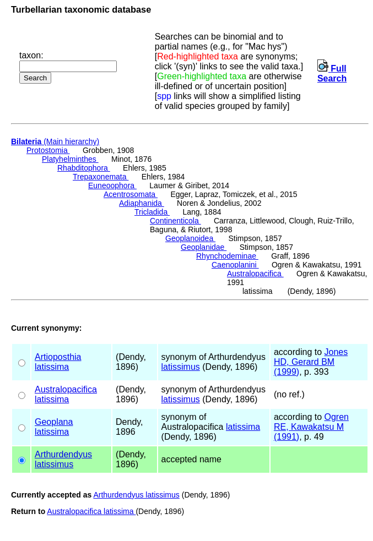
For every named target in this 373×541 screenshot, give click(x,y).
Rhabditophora (83, 167)
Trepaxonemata (100, 176)
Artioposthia (58, 357)
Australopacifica (255, 273)
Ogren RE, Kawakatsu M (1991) (311, 426)
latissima (52, 366)
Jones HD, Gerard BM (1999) (311, 361)
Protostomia (48, 150)
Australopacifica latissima (91, 511)
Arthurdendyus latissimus (136, 494)
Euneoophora (112, 185)
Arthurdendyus (63, 454)
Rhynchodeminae (227, 256)
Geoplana (54, 422)
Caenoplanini (235, 264)
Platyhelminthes (70, 159)
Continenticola (175, 220)
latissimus (180, 366)
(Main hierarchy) (55, 141)
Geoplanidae (203, 247)
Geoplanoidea (190, 238)
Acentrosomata (131, 194)
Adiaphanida (141, 203)
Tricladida (152, 211)
